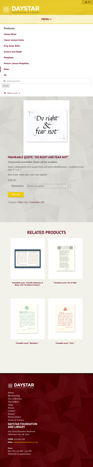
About (11, 393)
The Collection (15, 399)
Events (11, 408)
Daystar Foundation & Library (21, 9)
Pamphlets (9, 57)
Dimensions (17, 186)
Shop (10, 405)
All (5, 75)
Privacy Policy (14, 417)
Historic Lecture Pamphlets (16, 63)
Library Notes (10, 34)
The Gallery (13, 402)
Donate (11, 414)
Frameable (34, 202)
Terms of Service (16, 420)
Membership (14, 396)
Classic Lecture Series (14, 40)
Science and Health (13, 51)
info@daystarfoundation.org (25, 442)
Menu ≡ (46, 19)
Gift (42, 202)
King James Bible (12, 45)
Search (5, 85)
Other (6, 69)
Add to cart (16, 194)
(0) (87, 2)
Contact (12, 411)
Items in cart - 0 (12, 93)
